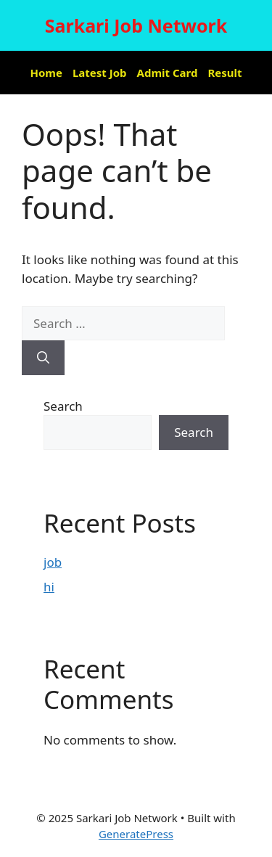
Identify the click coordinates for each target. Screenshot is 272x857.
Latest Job (100, 72)
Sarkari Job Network (136, 25)
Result (224, 72)
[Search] (43, 357)
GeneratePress (136, 834)
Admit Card (167, 72)
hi (49, 586)
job (53, 562)
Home (46, 72)
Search (63, 406)
